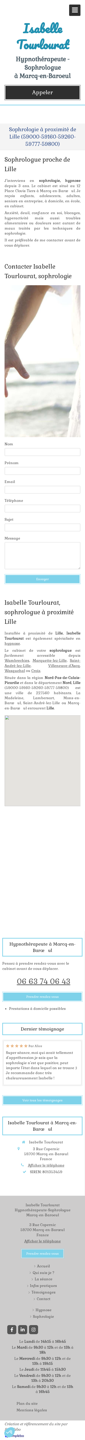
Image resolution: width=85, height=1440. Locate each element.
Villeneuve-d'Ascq (64, 665)
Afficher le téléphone (46, 1165)
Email (10, 481)
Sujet (9, 519)
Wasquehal (15, 670)
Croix (35, 670)
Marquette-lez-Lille (50, 660)
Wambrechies (17, 660)
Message (12, 538)
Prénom (12, 463)
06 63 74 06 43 (43, 981)
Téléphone (14, 500)
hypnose (12, 643)
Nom (9, 444)
